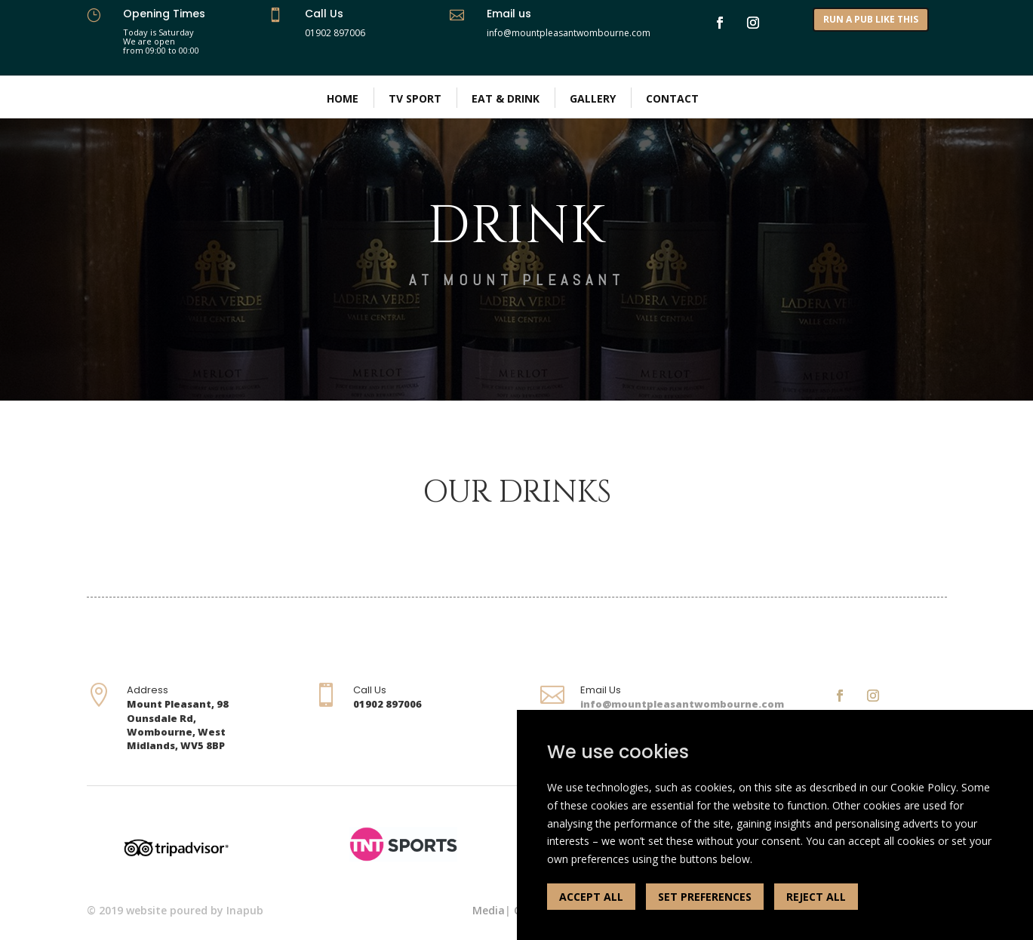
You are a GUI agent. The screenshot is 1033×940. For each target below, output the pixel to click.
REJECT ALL (816, 896)
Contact (672, 98)
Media (488, 910)
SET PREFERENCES (705, 896)
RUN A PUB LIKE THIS (870, 19)
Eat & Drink (506, 98)
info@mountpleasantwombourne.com (682, 704)
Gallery (593, 98)
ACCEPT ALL (591, 896)
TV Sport (415, 98)
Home (342, 98)
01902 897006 (335, 32)
